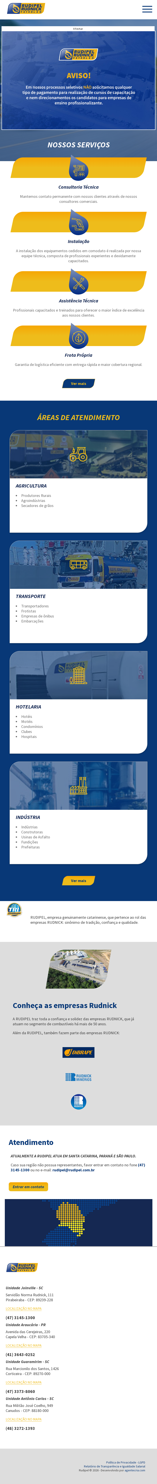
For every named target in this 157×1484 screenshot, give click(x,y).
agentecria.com (135, 1470)
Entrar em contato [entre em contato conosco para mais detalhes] (28, 1186)
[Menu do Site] (147, 10)
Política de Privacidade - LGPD (125, 1462)
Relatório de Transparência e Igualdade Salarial (114, 1466)
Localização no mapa (24, 1308)
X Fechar (78, 28)
